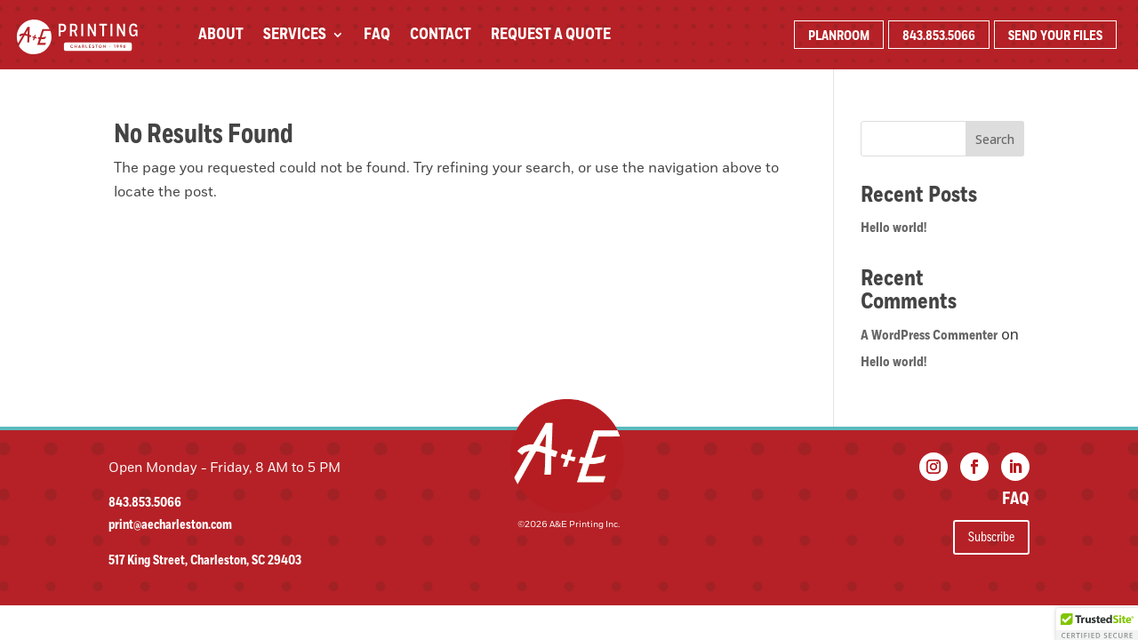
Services (294, 36)
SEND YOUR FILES (1055, 36)
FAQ (377, 36)
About (221, 36)
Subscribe (991, 537)
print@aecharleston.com (170, 524)
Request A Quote (551, 36)
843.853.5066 (938, 36)
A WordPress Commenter (929, 335)
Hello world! (893, 227)
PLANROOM (839, 36)
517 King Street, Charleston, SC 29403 (204, 560)
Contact (440, 36)
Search (994, 139)
